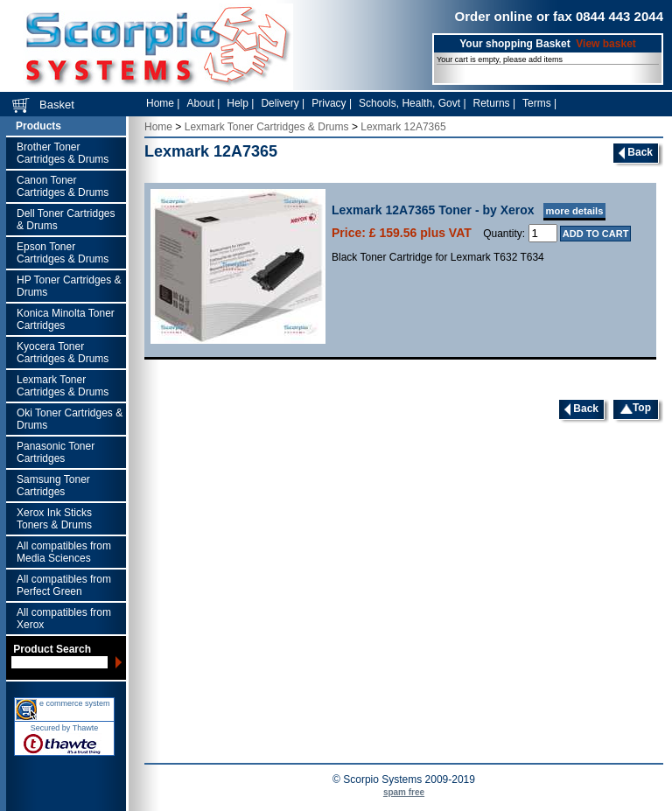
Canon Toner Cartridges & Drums (62, 186)
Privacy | (332, 103)
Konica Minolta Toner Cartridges (66, 319)
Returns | (494, 103)
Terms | (539, 103)
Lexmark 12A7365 (402, 127)
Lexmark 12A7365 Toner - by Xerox (469, 210)
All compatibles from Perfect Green (64, 585)
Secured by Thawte (64, 728)
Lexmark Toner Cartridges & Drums (62, 386)
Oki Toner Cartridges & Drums (69, 419)
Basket (56, 104)
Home (158, 127)
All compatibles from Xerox (64, 618)
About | (203, 103)
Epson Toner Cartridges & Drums (62, 253)
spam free (403, 792)
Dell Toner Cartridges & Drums (66, 219)
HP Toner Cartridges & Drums (69, 286)
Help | (240, 103)
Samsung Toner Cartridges (53, 485)
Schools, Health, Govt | (412, 103)
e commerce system (74, 703)
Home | (162, 103)
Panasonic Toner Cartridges (55, 452)
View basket (605, 44)
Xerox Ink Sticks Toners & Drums (54, 519)
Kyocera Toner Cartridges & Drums (62, 352)
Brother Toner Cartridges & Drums (62, 153)
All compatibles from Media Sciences (64, 552)
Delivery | (282, 103)
